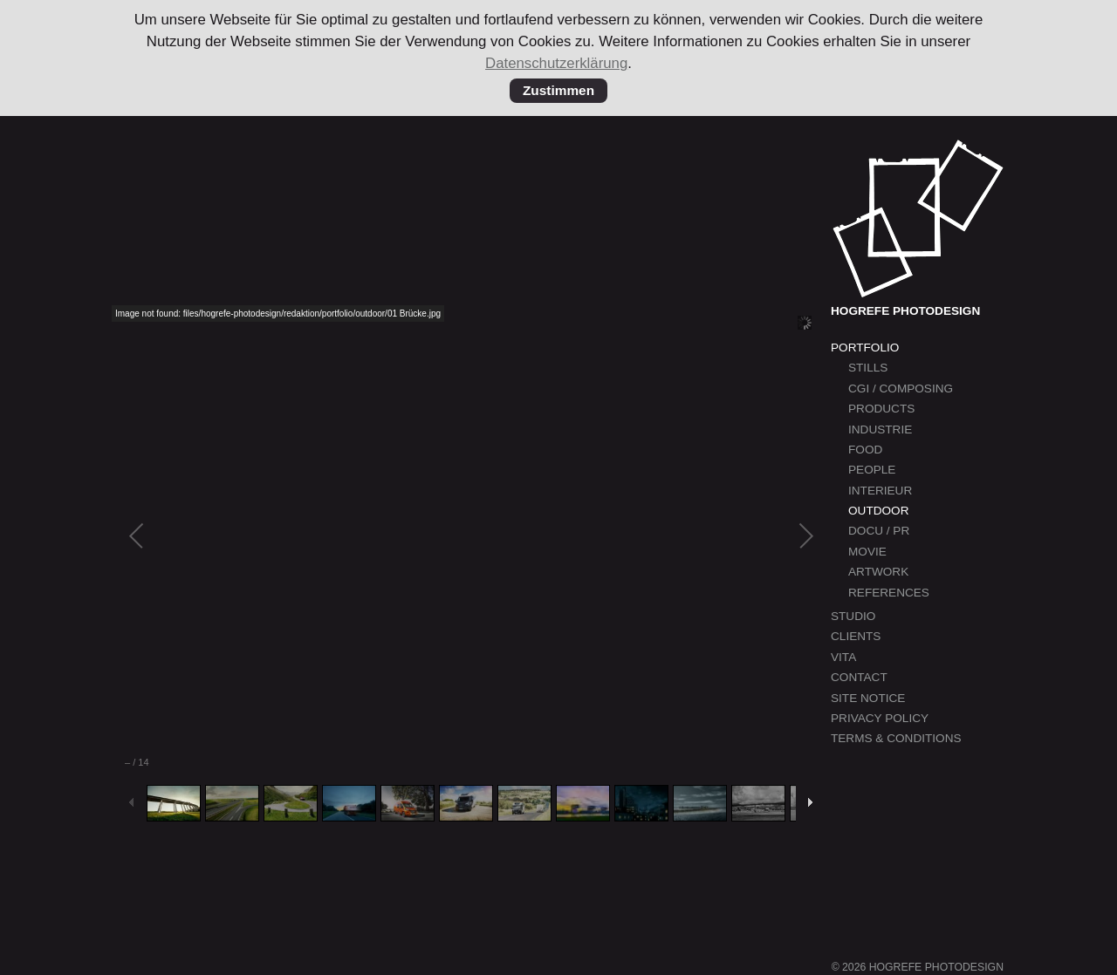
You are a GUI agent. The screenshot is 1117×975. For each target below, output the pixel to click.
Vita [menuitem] (843, 657)
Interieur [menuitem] (880, 490)
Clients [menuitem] (856, 636)
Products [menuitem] (881, 408)
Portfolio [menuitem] (865, 347)
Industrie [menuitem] (880, 429)
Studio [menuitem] (853, 616)
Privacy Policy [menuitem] (880, 718)
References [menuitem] (888, 592)
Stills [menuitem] (867, 367)
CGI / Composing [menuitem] (900, 388)
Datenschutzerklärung (556, 63)
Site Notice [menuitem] (868, 698)
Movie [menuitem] (867, 551)
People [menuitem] (871, 469)
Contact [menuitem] (859, 677)
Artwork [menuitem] (878, 571)
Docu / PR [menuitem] (878, 530)
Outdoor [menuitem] (878, 510)
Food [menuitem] (865, 449)
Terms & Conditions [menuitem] (896, 738)
